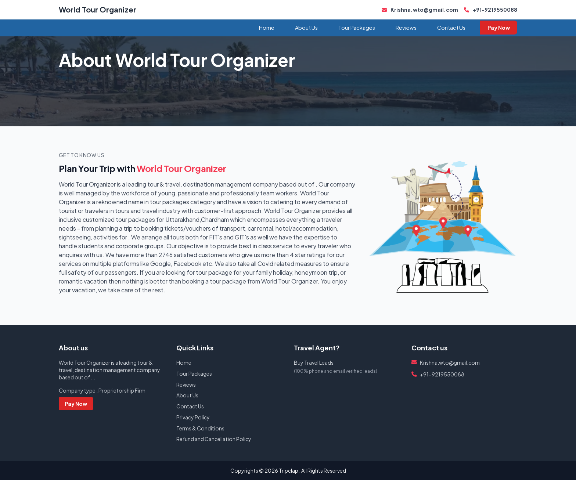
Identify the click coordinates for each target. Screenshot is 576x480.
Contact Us (451, 27)
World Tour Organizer (97, 9)
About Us (306, 27)
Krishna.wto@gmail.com (420, 9)
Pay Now (498, 27)
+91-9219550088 (490, 9)
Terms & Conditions (200, 428)
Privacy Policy (193, 417)
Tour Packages (356, 27)
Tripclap (288, 470)
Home (266, 27)
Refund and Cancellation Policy (213, 439)
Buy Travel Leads (314, 362)
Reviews (406, 27)
